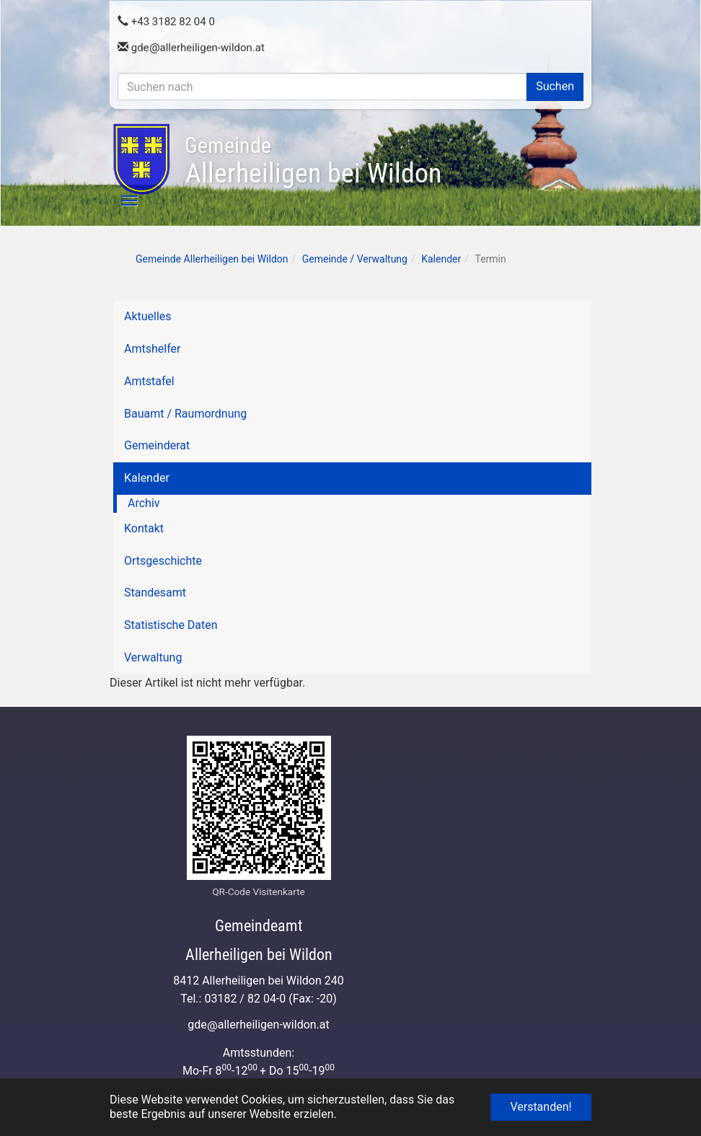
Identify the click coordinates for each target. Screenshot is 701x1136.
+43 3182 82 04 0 (166, 21)
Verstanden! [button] (540, 1107)
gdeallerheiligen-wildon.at (191, 47)
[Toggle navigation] (121, 200)
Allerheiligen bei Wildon (313, 161)
